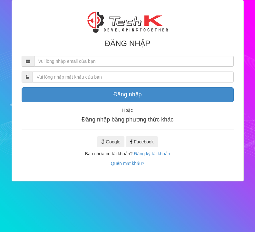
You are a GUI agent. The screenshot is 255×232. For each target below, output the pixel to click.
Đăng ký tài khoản (152, 153)
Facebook (141, 141)
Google (110, 141)
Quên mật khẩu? (127, 163)
